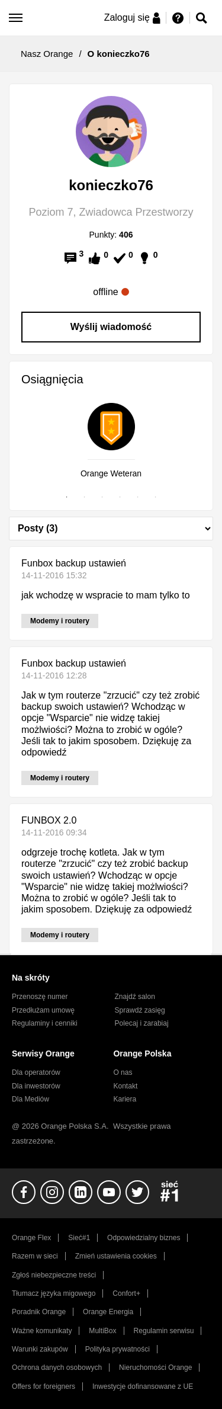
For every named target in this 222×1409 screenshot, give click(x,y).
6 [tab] (156, 497)
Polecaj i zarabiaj (142, 1023)
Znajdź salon (135, 996)
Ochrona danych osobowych (57, 1367)
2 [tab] (85, 497)
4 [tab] (120, 497)
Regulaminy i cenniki (45, 1023)
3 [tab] (102, 497)
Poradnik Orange (39, 1312)
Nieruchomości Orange (155, 1367)
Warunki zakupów (40, 1349)
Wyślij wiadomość (111, 327)
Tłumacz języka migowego (53, 1293)
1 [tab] (67, 497)
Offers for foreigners (43, 1386)
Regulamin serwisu (164, 1331)
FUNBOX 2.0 (48, 820)
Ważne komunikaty (42, 1331)
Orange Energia (108, 1312)
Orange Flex (31, 1238)
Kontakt (125, 1086)
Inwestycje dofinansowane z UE (142, 1386)
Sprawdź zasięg (140, 1010)
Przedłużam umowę (43, 1010)
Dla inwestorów (36, 1086)
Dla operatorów (36, 1072)
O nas (122, 1072)
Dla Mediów (30, 1099)
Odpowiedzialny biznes (143, 1238)
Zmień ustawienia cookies (116, 1256)
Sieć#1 (79, 1238)
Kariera (124, 1099)
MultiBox (102, 1331)
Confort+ (126, 1293)
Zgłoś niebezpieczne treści (54, 1275)
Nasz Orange (47, 54)
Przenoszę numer (40, 996)
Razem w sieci (35, 1256)
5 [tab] (138, 497)
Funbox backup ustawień (73, 563)
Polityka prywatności (117, 1349)
